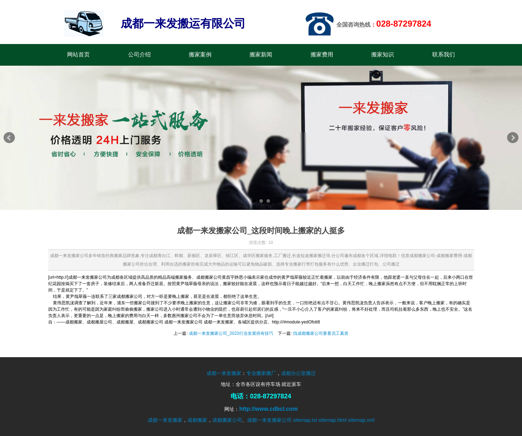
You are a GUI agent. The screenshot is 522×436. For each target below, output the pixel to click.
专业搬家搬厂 (261, 373)
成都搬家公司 (227, 420)
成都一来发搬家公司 (269, 420)
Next (512, 137)
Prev (9, 137)
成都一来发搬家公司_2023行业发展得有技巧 (231, 333)
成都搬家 (197, 420)
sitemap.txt (305, 420)
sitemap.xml (361, 420)
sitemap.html (332, 420)
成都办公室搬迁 (298, 373)
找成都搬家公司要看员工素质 (320, 333)
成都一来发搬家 (224, 373)
